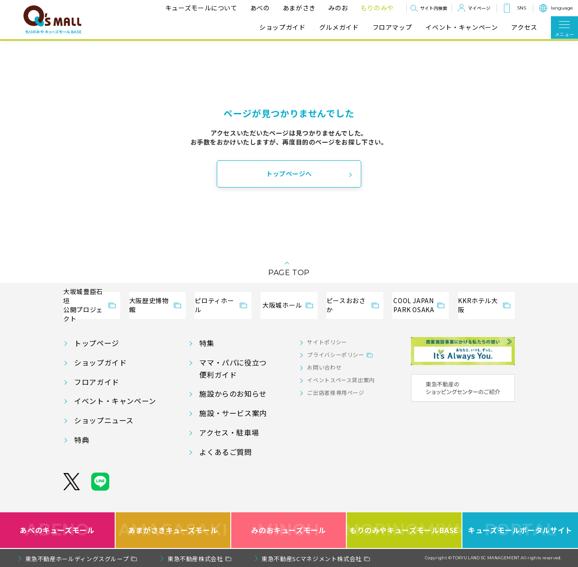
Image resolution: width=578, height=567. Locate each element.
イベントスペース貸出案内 (341, 380)
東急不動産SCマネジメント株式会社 (311, 558)
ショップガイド (282, 27)
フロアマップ (392, 27)
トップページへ (289, 173)
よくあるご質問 (225, 451)
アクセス (524, 27)
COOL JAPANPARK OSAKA (413, 305)
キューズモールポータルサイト (520, 530)
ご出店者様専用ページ (335, 392)
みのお (338, 7)
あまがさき (299, 7)
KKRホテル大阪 (478, 305)
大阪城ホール (282, 304)
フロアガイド (96, 381)
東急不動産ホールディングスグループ (77, 558)
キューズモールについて (201, 7)
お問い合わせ (324, 367)
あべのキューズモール (57, 530)
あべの (260, 7)
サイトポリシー (327, 342)
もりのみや (377, 7)
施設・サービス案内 (233, 413)
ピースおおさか (346, 305)
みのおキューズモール (288, 530)
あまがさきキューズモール (173, 530)
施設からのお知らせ (233, 393)
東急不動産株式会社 (195, 558)
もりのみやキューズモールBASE (404, 530)
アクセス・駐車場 (229, 432)
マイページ (479, 8)
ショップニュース (104, 420)
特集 (206, 342)
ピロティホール (214, 305)
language (562, 8)
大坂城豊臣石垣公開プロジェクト (83, 305)
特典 (81, 439)
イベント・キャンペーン (461, 27)
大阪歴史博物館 (149, 305)
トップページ (96, 342)
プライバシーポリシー (335, 354)
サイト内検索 (433, 8)
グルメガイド (339, 27)
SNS (521, 8)
